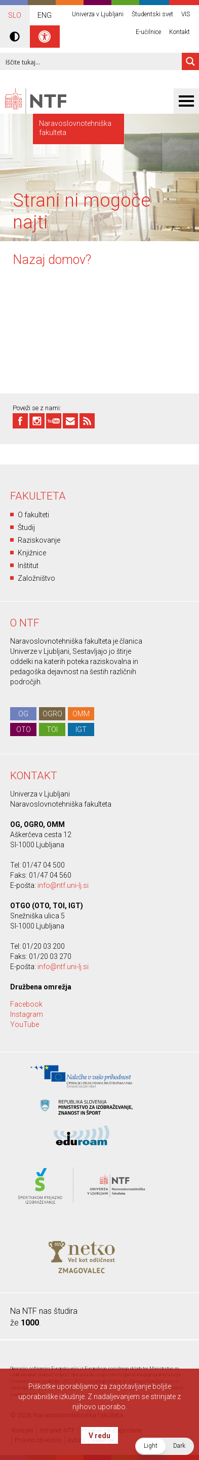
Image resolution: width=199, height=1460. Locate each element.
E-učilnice (148, 32)
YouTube (24, 1024)
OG (23, 714)
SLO (14, 15)
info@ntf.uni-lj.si (63, 885)
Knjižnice (32, 553)
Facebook (26, 1004)
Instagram (26, 1014)
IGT (81, 729)
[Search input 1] (91, 61)
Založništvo (36, 578)
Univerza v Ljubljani (98, 14)
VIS (185, 14)
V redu (99, 1436)
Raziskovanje (39, 540)
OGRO (52, 714)
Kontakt (179, 32)
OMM (81, 714)
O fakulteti (33, 515)
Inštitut (28, 565)
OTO (23, 729)
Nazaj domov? (52, 259)
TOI (52, 729)
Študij (26, 527)
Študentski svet (152, 14)
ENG (44, 15)
